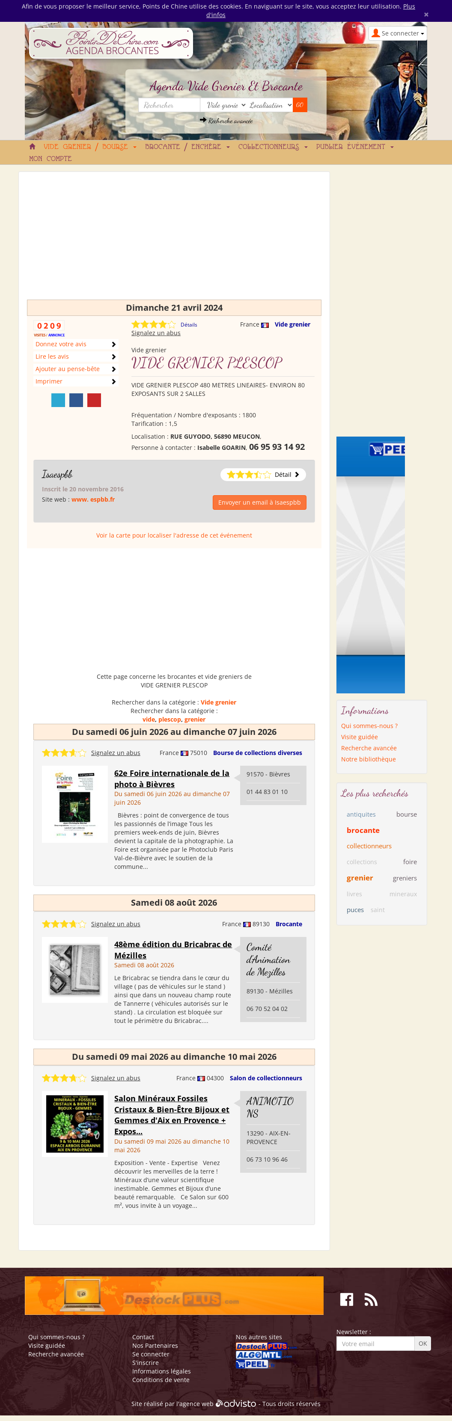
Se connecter (151, 1354)
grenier (194, 719)
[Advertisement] (174, 240)
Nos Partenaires (155, 1345)
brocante (363, 830)
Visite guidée (359, 737)
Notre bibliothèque (368, 759)
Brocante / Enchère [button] (187, 147)
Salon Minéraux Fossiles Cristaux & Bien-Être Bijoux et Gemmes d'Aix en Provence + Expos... (171, 1114)
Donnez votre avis (61, 344)
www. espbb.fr (93, 499)
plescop (169, 719)
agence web (196, 1404)
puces (355, 909)
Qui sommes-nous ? (369, 726)
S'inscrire (145, 1363)
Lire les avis (52, 356)
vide (149, 719)
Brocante (289, 924)
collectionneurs (369, 845)
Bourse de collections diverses (257, 753)
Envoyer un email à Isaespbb (259, 502)
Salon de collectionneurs (266, 1078)
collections (362, 862)
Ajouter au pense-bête (68, 369)
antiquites (361, 814)
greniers (405, 878)
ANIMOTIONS (270, 1107)
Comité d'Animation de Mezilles (268, 959)
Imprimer (49, 381)
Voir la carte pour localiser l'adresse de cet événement (174, 535)
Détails (189, 324)
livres (354, 894)
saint (378, 910)
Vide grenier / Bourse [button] (90, 147)
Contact (143, 1337)
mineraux (403, 894)
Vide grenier (292, 324)
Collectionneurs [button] (273, 147)
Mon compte (50, 159)
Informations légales (161, 1371)
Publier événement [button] (355, 147)
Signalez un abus (156, 333)
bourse (406, 814)
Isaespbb (57, 474)
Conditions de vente (161, 1380)
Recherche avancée (226, 120)
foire (410, 861)
